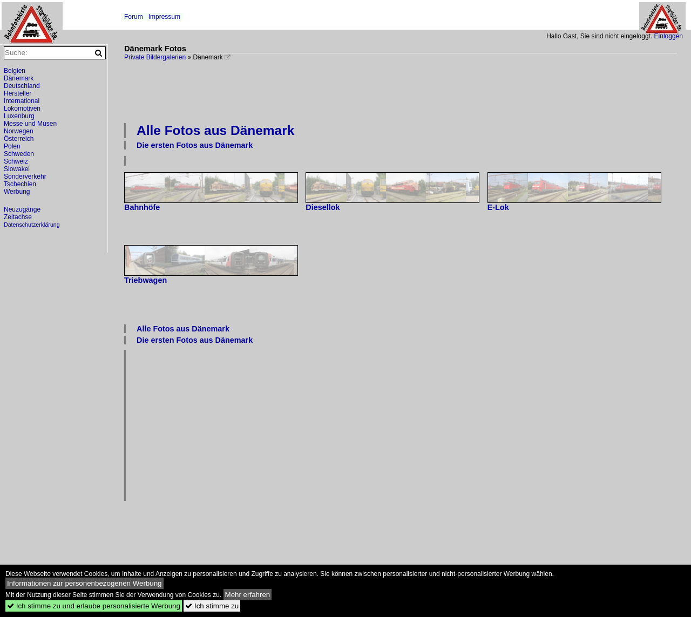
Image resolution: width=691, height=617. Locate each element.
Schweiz (16, 161)
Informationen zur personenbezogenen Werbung (84, 583)
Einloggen (668, 36)
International (21, 101)
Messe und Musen (30, 123)
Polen (12, 146)
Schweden (19, 154)
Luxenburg (19, 116)
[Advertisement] (400, 90)
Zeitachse (18, 217)
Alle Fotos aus (215, 130)
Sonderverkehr (25, 176)
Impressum (164, 17)
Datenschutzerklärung (32, 224)
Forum (133, 17)
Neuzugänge (22, 209)
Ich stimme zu (212, 606)
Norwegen (18, 131)
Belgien (14, 70)
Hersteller (17, 93)
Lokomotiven (22, 108)
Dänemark (18, 78)
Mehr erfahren (247, 595)
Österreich (18, 139)
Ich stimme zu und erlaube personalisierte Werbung (93, 606)
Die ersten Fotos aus (195, 145)
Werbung (17, 191)
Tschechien (20, 184)
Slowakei (17, 169)
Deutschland (22, 86)
